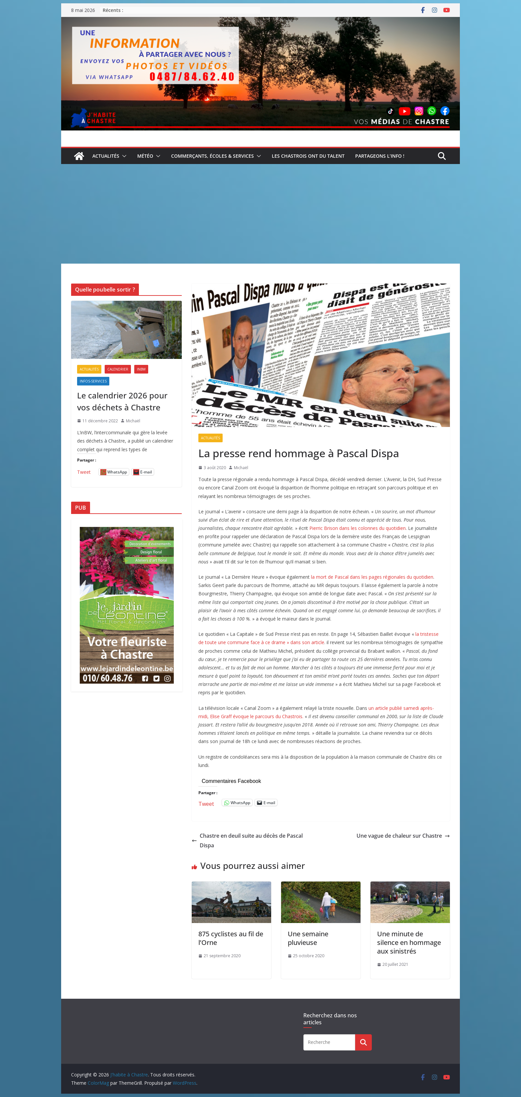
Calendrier (117, 369)
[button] (123, 156)
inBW (141, 369)
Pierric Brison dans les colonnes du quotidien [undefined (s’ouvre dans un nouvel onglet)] (357, 528)
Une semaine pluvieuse (308, 938)
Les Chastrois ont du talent (308, 156)
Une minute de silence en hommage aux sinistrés (409, 942)
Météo (145, 156)
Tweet (206, 802)
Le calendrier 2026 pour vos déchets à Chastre (122, 401)
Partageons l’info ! (379, 156)
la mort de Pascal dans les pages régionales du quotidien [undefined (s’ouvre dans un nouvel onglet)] (372, 577)
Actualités (105, 156)
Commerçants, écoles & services (212, 156)
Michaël (241, 467)
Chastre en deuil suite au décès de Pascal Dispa (247, 840)
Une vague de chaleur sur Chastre (403, 835)
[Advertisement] (260, 213)
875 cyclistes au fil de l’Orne (230, 938)
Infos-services (93, 381)
